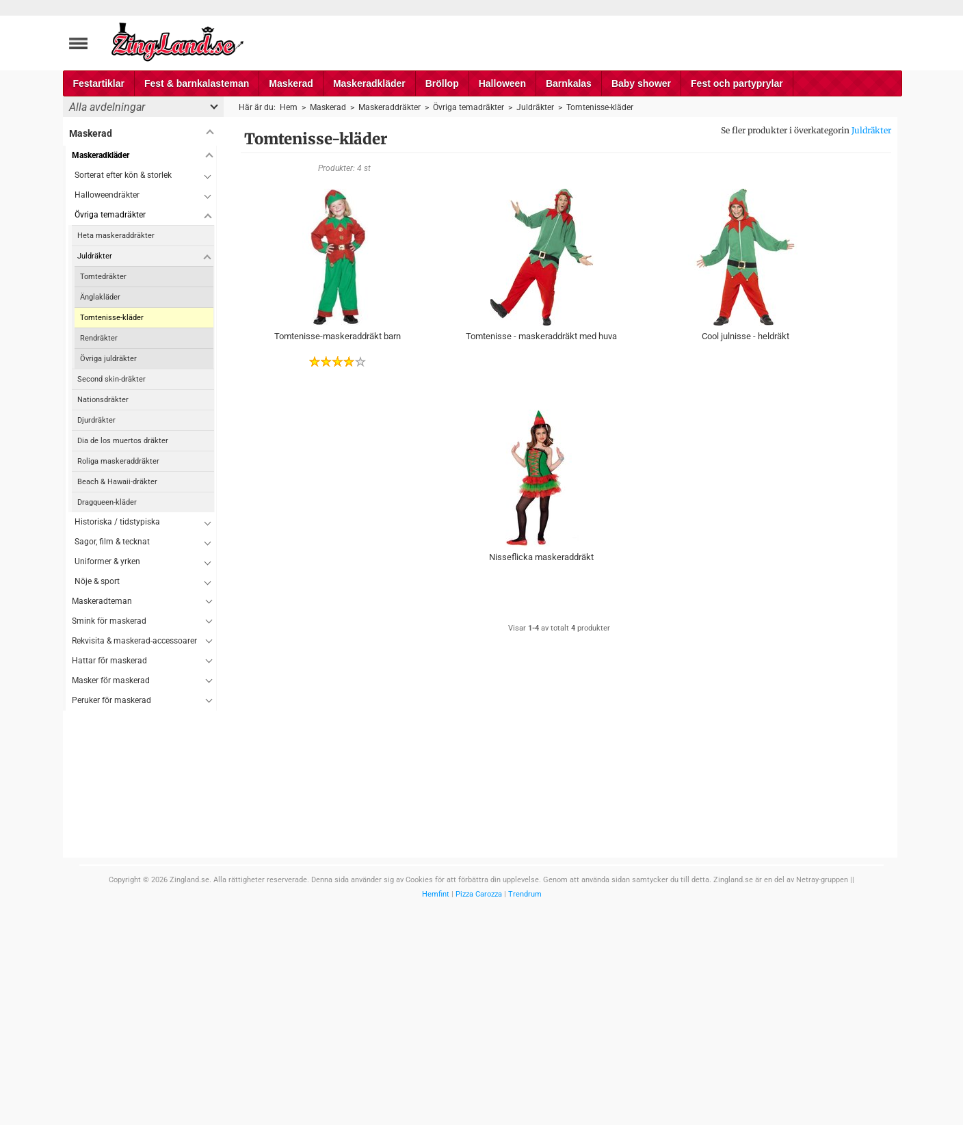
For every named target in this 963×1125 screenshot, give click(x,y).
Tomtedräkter (103, 276)
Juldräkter (871, 130)
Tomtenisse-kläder (112, 317)
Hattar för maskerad (109, 660)
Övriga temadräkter (110, 215)
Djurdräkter (96, 420)
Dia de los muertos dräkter (122, 440)
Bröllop (442, 83)
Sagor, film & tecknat (112, 541)
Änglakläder (100, 297)
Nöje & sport (97, 581)
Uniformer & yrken (107, 561)
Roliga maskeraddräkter (118, 461)
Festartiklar (98, 83)
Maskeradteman (102, 601)
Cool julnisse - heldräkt (745, 336)
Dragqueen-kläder (107, 502)
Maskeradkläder (369, 83)
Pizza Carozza (479, 894)
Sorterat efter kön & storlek (123, 175)
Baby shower (641, 83)
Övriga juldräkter (108, 358)
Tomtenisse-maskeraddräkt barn (337, 336)
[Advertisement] (140, 916)
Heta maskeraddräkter (116, 235)
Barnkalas (569, 83)
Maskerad (291, 83)
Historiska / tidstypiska (117, 522)
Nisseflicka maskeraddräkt (541, 557)
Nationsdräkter (103, 399)
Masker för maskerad (111, 680)
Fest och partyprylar (737, 83)
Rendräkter (99, 338)
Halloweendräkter (107, 195)
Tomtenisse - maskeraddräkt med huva (541, 336)
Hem (289, 107)
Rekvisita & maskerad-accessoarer (134, 641)
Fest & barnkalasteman (196, 83)
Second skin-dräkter (111, 379)
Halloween (502, 83)
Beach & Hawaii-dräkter (117, 481)
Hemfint (435, 894)
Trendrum (525, 894)
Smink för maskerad (109, 621)
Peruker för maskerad (111, 700)
